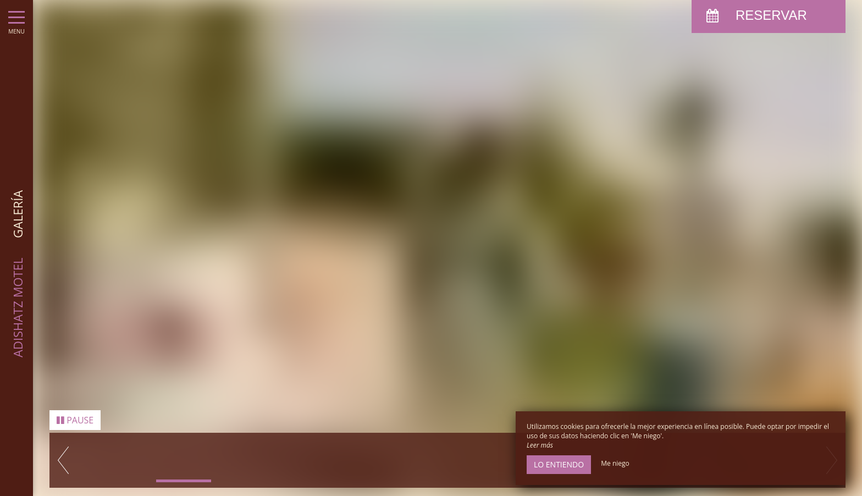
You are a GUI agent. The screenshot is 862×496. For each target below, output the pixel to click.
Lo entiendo (559, 464)
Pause (75, 420)
